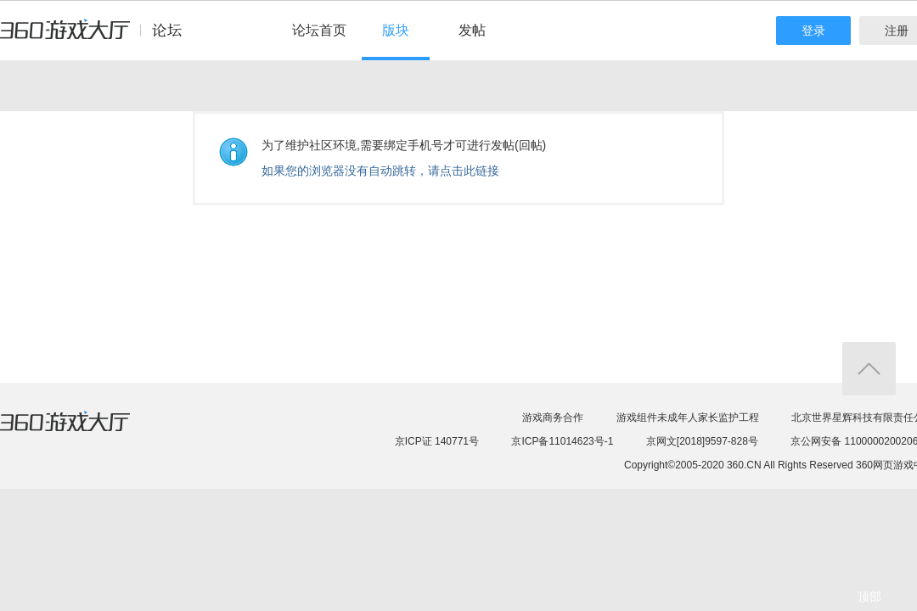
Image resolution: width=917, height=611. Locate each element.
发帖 (472, 30)
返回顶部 (869, 368)
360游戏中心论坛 (98, 37)
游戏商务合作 (552, 417)
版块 (395, 30)
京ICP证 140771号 (437, 441)
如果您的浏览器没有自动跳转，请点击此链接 (380, 170)
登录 (813, 30)
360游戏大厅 (82, 432)
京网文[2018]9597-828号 (702, 441)
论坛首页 (319, 30)
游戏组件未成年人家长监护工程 (687, 417)
